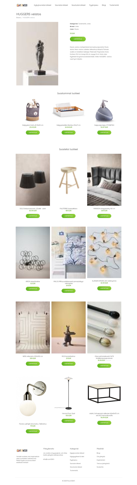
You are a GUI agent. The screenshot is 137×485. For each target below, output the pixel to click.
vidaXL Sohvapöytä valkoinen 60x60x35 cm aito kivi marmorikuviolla (104, 415)
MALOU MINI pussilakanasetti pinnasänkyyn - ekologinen (68, 283)
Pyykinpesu (93, 6)
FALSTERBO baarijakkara (68, 209)
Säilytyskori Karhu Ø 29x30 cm (32, 126)
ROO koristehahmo (68, 357)
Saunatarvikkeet (61, 6)
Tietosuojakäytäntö (103, 464)
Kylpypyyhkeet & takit (77, 457)
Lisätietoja (78, 40)
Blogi (104, 6)
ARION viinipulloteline (33, 282)
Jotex (89, 25)
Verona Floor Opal (68, 414)
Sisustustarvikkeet (78, 6)
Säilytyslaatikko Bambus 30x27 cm (68, 126)
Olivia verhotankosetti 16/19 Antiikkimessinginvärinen (104, 358)
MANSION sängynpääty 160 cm (104, 209)
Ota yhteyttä (101, 457)
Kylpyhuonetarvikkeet (42, 6)
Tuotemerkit (114, 6)
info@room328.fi (48, 460)
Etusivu (18, 18)
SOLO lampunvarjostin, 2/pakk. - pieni (33, 209)
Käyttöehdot (101, 461)
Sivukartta (100, 468)
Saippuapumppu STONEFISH (104, 126)
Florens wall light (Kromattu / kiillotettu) (32, 425)
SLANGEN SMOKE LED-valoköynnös (104, 282)
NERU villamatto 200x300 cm (33, 357)
